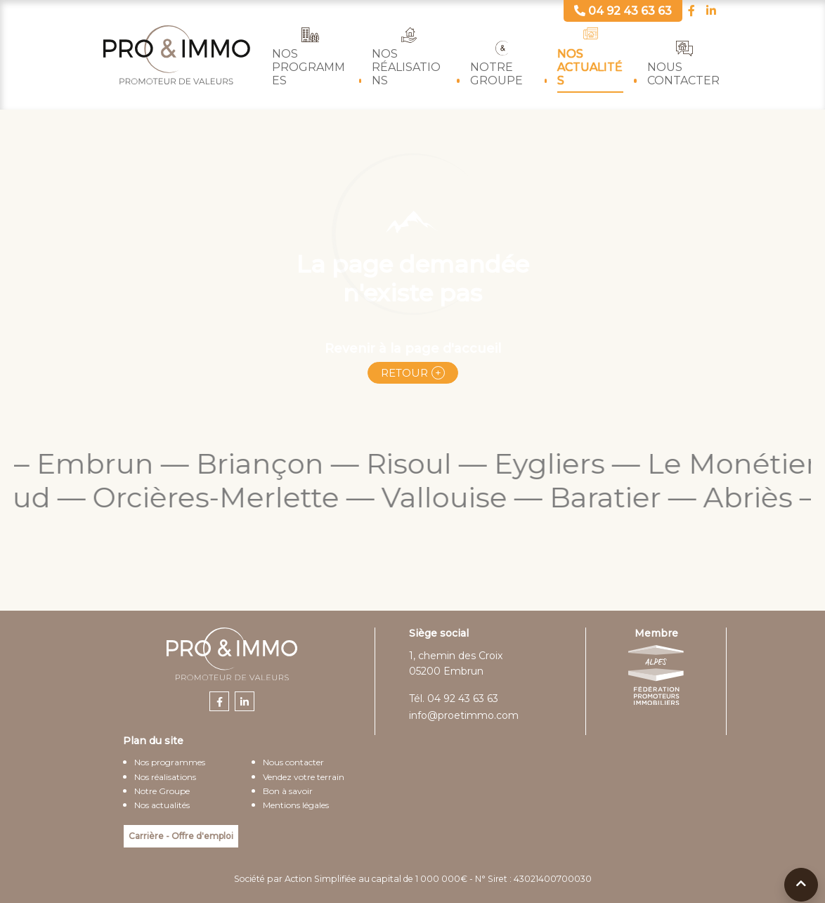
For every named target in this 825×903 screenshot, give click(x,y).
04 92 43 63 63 (462, 698)
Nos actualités (590, 67)
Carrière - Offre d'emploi (181, 836)
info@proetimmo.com (464, 715)
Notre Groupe (496, 73)
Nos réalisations (406, 67)
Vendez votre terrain (303, 777)
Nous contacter (683, 73)
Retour (404, 372)
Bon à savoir (288, 791)
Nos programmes (308, 67)
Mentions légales (296, 805)
